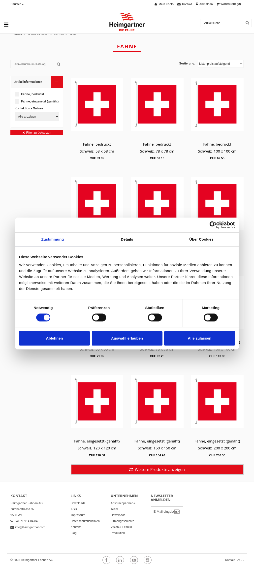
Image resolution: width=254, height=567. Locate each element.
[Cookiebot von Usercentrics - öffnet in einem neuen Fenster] (213, 225)
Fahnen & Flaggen (38, 33)
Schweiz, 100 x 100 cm (217, 151)
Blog (74, 533)
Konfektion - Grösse (29, 108)
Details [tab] (127, 239)
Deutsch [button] (17, 4)
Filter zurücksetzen (38, 132)
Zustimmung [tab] (52, 239)
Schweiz (59, 33)
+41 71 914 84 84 (24, 521)
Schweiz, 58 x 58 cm (97, 151)
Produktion (118, 533)
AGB (74, 509)
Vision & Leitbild (121, 527)
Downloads (78, 503)
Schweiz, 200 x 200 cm (217, 447)
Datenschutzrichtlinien (85, 521)
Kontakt (76, 527)
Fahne (72, 33)
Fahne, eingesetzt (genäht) (40, 101)
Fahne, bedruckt (32, 94)
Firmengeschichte (122, 521)
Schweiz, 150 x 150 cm (157, 447)
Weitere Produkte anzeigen (160, 469)
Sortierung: (187, 63)
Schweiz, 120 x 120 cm (97, 447)
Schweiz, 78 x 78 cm (157, 151)
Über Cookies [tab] (201, 239)
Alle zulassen (199, 338)
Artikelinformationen (37, 81)
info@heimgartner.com (27, 527)
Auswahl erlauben (127, 338)
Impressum (78, 515)
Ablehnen (54, 338)
